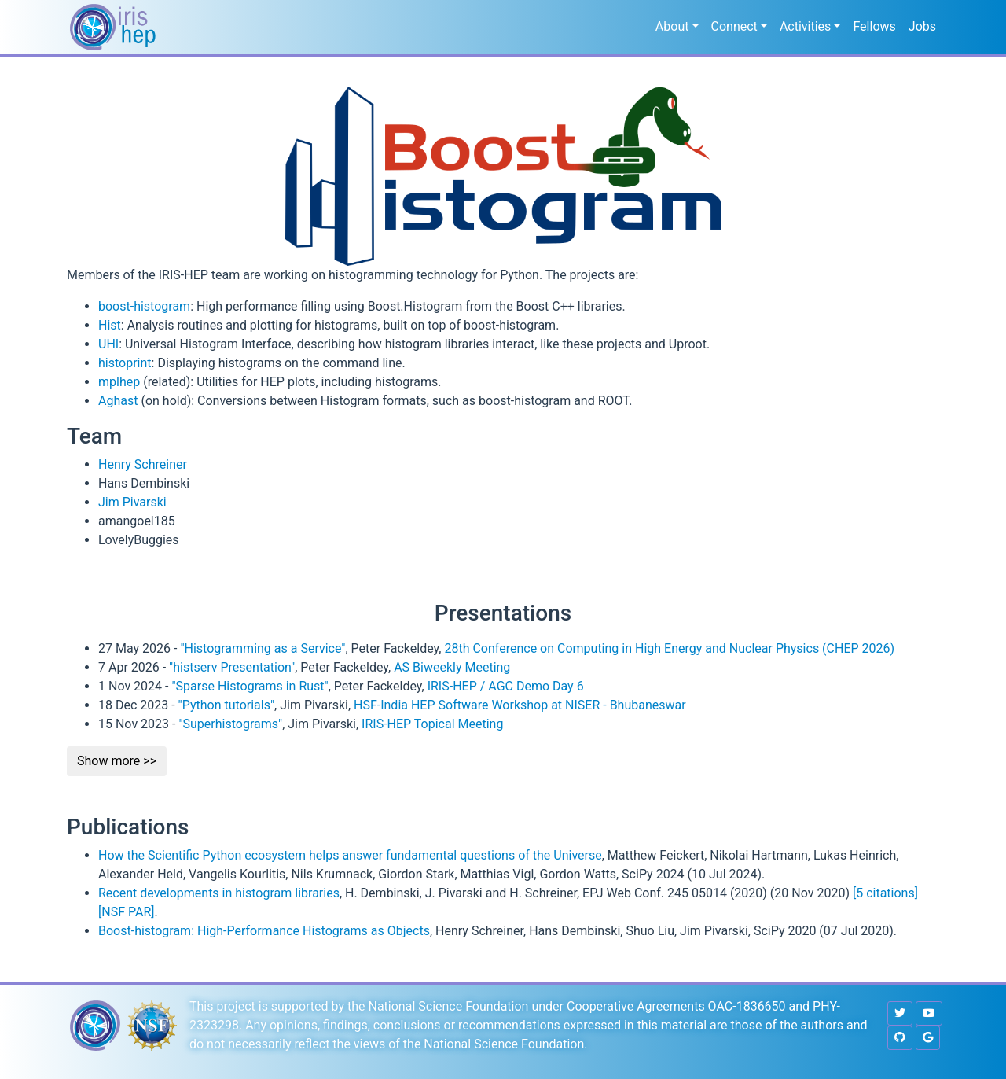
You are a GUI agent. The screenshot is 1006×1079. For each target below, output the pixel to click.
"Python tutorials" (226, 705)
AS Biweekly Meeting (452, 667)
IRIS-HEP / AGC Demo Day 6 (506, 686)
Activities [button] (805, 26)
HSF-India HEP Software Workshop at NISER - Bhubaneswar (520, 705)
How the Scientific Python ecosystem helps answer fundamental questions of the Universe (350, 855)
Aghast (118, 400)
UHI (108, 344)
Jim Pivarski (132, 502)
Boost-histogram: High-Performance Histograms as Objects (264, 930)
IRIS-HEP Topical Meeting (432, 723)
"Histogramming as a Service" (262, 648)
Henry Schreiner (142, 464)
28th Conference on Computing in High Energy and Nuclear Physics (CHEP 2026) (669, 648)
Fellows (874, 26)
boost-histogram (144, 306)
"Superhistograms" (230, 723)
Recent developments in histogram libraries (219, 893)
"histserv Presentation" (232, 667)
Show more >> (116, 760)
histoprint (125, 362)
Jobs (922, 26)
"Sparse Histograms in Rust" (249, 686)
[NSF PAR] (126, 911)
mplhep (119, 381)
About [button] (672, 26)
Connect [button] (734, 26)
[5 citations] (885, 893)
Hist (109, 325)
